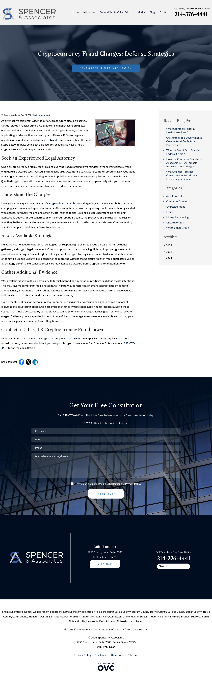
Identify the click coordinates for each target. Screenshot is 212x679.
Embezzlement (175, 206)
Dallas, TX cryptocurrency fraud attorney (54, 338)
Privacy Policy (133, 484)
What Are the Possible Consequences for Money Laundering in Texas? (181, 175)
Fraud (169, 211)
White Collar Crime (177, 227)
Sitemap (133, 655)
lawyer (31, 149)
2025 (168, 245)
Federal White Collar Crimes (116, 12)
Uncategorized (42, 115)
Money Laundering (177, 217)
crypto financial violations (65, 203)
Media (141, 12)
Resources (118, 655)
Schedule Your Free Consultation (106, 68)
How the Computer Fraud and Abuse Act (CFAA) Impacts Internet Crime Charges (184, 162)
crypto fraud (49, 139)
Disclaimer (114, 484)
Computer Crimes (176, 201)
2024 (168, 251)
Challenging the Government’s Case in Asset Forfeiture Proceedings (184, 141)
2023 (168, 258)
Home (75, 12)
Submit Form (105, 493)
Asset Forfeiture (176, 195)
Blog (152, 12)
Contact (164, 12)
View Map (105, 564)
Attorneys (89, 12)
